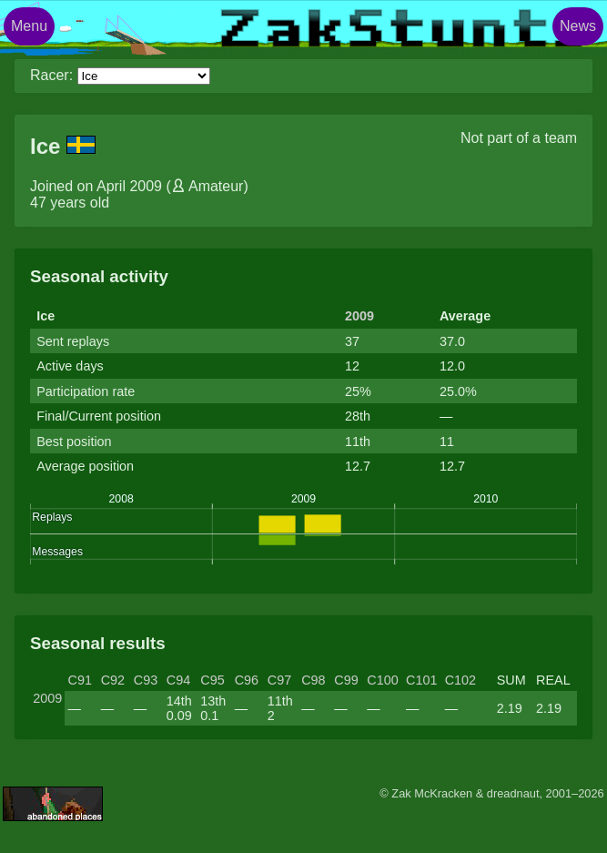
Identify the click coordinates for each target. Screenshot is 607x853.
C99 (346, 680)
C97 (279, 680)
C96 (246, 680)
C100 (382, 680)
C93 (145, 680)
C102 (460, 680)
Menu (29, 26)
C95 (212, 680)
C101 (421, 680)
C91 (80, 680)
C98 (313, 680)
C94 (178, 680)
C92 (113, 680)
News (578, 26)
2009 (359, 316)
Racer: (51, 75)
